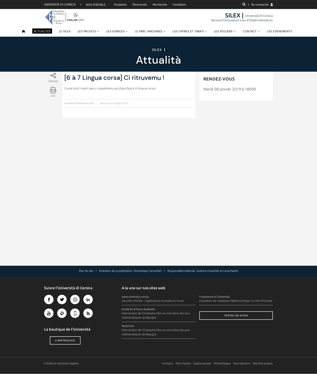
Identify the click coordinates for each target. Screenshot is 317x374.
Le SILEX (65, 31)
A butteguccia (65, 340)
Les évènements (279, 31)
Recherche (160, 4)
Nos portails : (97, 5)
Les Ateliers (223, 31)
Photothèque (222, 363)
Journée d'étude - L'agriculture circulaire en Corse (153, 301)
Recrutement (241, 363)
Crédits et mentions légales (61, 363)
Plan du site (86, 271)
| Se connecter (260, 4)
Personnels (140, 4)
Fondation (179, 4)
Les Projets (87, 31)
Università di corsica (60, 4)
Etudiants (120, 4)
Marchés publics (263, 363)
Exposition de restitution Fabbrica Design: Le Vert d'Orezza (235, 301)
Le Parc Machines (148, 31)
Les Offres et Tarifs (188, 31)
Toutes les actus (236, 315)
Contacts (167, 363)
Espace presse (202, 363)
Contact (250, 31)
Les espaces (115, 31)
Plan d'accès (183, 363)
